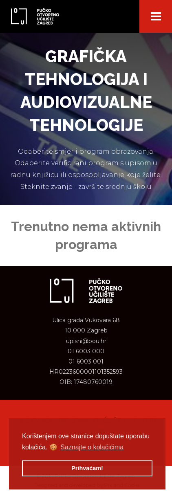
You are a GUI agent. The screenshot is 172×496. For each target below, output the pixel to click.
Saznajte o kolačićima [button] (91, 447)
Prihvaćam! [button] (87, 468)
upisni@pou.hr (86, 341)
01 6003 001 (86, 361)
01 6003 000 (86, 351)
